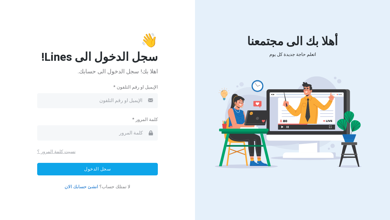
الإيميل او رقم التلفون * (135, 87)
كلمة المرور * (145, 119)
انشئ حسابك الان (81, 186)
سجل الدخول (97, 169)
